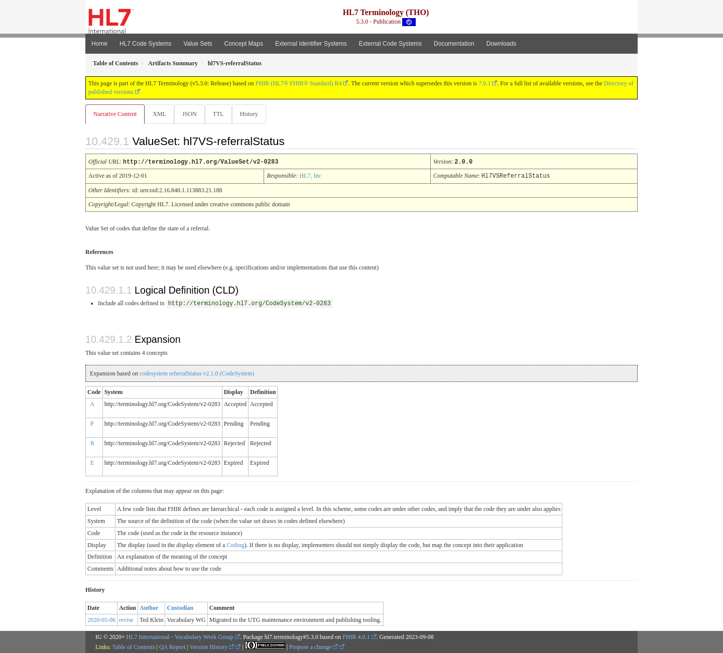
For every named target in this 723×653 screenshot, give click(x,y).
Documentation (454, 43)
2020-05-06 (101, 619)
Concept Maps (243, 43)
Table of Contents (133, 646)
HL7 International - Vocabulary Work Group (180, 636)
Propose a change (313, 646)
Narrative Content (115, 113)
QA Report (172, 646)
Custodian (180, 607)
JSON (191, 113)
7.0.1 (484, 83)
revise (126, 619)
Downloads (501, 43)
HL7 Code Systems (145, 43)
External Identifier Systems (311, 43)
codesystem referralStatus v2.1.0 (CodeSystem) (197, 372)
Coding (235, 544)
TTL (221, 113)
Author (149, 607)
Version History (212, 646)
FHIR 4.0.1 (356, 636)
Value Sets (197, 43)
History (253, 113)
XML (160, 113)
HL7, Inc (310, 175)
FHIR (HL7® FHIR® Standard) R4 (299, 83)
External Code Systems (390, 43)
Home (99, 43)
